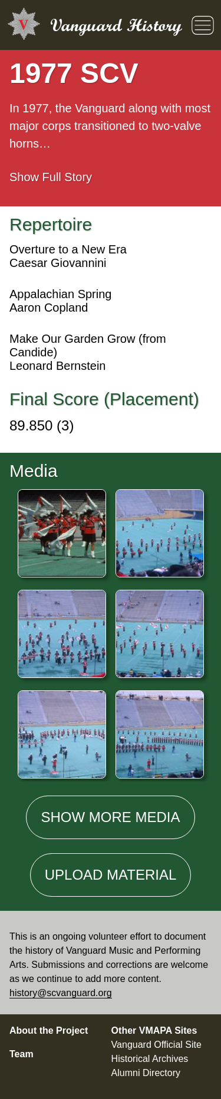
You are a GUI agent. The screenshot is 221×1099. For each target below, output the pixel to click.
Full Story (50, 177)
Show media (110, 817)
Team (21, 1054)
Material (111, 875)
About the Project (48, 1030)
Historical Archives (150, 1059)
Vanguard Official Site (156, 1045)
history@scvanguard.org (60, 993)
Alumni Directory (145, 1073)
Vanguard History (116, 25)
